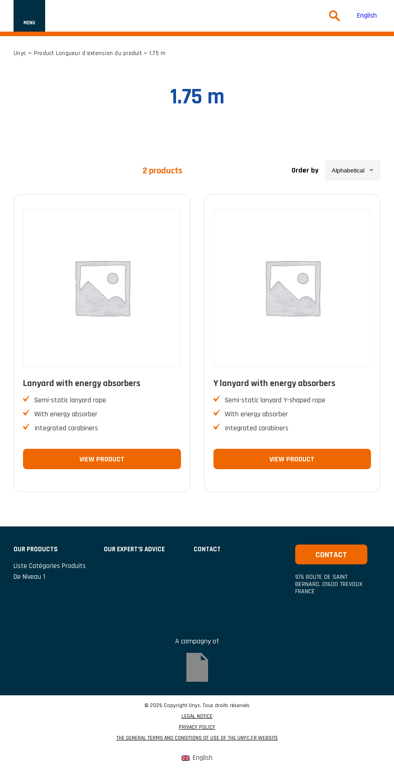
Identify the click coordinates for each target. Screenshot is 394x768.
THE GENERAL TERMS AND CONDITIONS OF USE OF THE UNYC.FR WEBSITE (197, 738)
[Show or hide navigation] (29, 16)
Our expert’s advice (134, 549)
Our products (36, 549)
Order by (305, 170)
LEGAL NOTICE (197, 716)
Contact (331, 554)
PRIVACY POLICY (197, 727)
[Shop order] (352, 170)
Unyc (20, 53)
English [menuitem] (367, 15)
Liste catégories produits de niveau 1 (50, 571)
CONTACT (207, 549)
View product (102, 459)
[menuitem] (366, 16)
